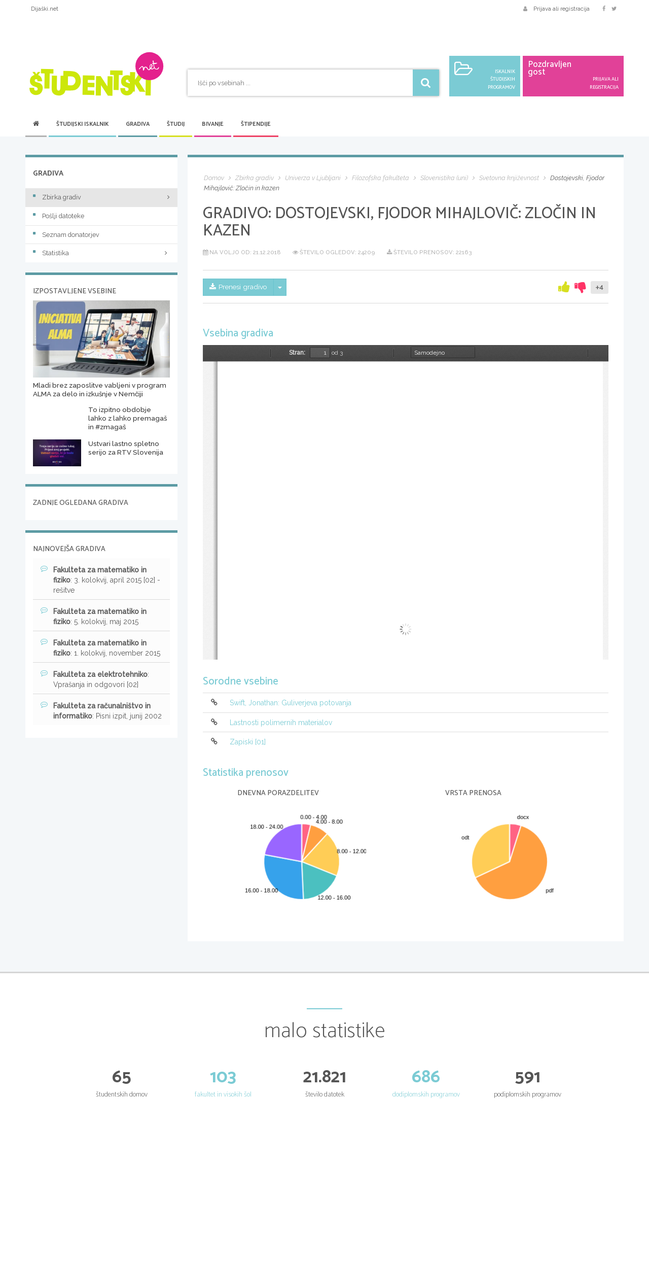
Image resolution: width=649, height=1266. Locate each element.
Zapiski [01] (248, 742)
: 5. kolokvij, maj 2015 (94, 616)
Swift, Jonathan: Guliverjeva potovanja (290, 703)
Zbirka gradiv (57, 197)
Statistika (101, 253)
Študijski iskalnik (82, 124)
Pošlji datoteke (58, 216)
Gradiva (138, 124)
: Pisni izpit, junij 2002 (101, 710)
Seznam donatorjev (66, 234)
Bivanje (213, 124)
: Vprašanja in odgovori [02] (95, 679)
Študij (176, 124)
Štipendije (256, 124)
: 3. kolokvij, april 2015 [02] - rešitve (100, 579)
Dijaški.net (44, 8)
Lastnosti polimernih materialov (281, 722)
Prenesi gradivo (239, 287)
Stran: (297, 352)
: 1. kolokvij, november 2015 (100, 647)
